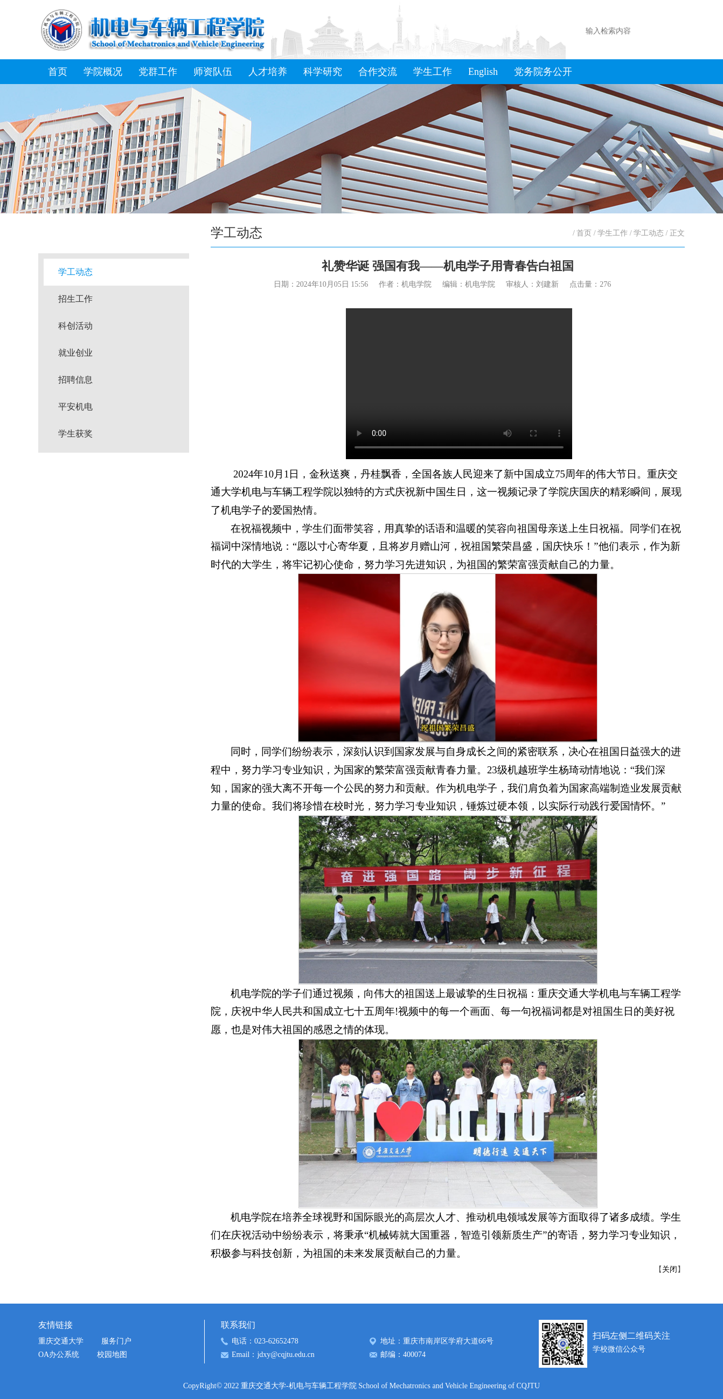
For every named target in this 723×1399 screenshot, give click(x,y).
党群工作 (157, 71)
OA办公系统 (58, 1354)
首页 (57, 71)
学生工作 (432, 71)
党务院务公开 (543, 71)
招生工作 (75, 298)
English (483, 71)
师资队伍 (212, 71)
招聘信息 (75, 379)
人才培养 (267, 71)
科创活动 (75, 325)
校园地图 (112, 1354)
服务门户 (116, 1341)
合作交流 (377, 71)
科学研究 (322, 71)
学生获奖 (75, 433)
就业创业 (75, 352)
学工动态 (75, 271)
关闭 (669, 1269)
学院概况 (103, 71)
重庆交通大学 (61, 1341)
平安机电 (75, 406)
